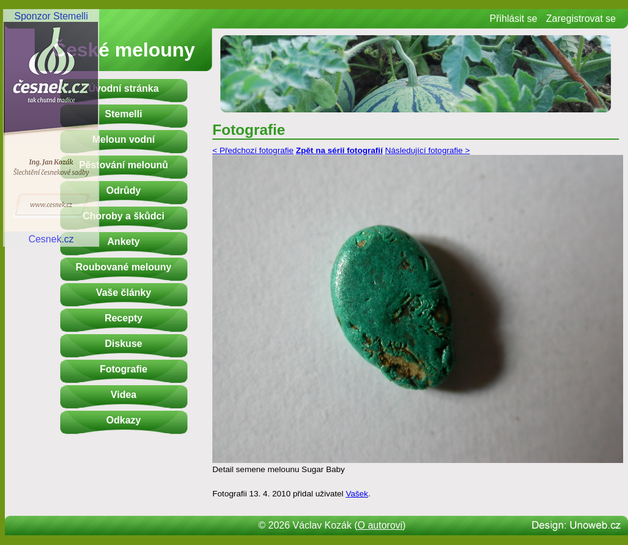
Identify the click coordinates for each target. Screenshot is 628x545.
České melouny (123, 50)
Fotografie (123, 369)
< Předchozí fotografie (252, 150)
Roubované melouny (123, 267)
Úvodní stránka (123, 88)
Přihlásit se (513, 18)
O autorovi (380, 525)
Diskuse (123, 343)
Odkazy (123, 420)
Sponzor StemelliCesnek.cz (51, 127)
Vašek (357, 493)
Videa (123, 394)
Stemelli (123, 114)
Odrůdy (123, 190)
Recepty (123, 318)
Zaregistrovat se (581, 18)
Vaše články (124, 292)
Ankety (123, 241)
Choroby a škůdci (123, 216)
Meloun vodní (123, 139)
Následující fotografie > (427, 150)
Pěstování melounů (124, 165)
